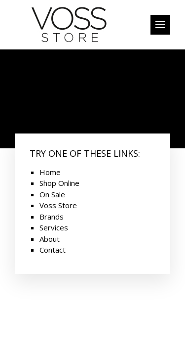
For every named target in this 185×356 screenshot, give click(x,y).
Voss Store (58, 205)
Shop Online (59, 183)
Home (50, 172)
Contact (52, 250)
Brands (51, 217)
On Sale (52, 194)
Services (53, 227)
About (49, 239)
